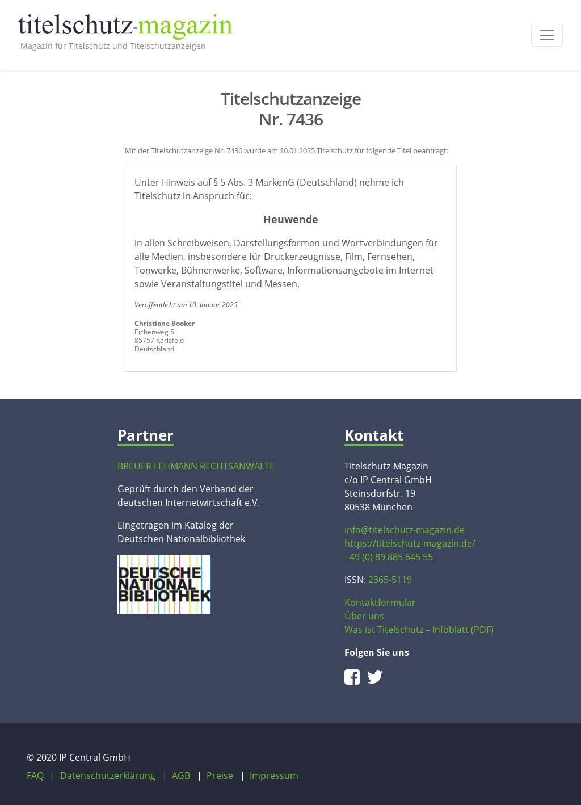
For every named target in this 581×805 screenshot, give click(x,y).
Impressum (274, 775)
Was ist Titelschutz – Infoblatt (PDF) (419, 629)
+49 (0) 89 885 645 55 (388, 557)
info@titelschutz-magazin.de (404, 529)
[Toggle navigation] (547, 35)
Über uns (364, 616)
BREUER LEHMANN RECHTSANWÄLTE (196, 466)
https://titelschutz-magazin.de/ (409, 543)
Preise (220, 775)
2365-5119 (390, 579)
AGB (181, 775)
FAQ (35, 775)
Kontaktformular (380, 602)
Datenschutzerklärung (107, 775)
